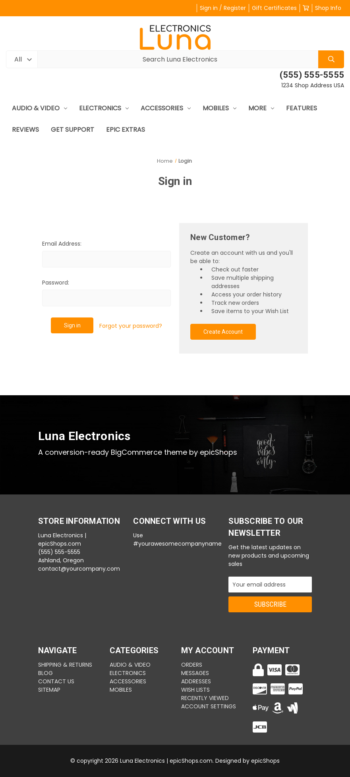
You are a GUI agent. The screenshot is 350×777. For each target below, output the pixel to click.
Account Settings (208, 706)
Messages (195, 673)
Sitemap (49, 690)
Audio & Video (39, 108)
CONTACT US (56, 681)
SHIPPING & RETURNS (65, 665)
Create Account (223, 332)
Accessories (166, 108)
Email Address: (61, 244)
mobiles (219, 108)
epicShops (265, 761)
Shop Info (328, 8)
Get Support (72, 129)
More (261, 108)
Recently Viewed (205, 698)
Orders (191, 665)
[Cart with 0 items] (306, 8)
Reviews (25, 129)
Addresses (196, 681)
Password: (55, 283)
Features (301, 108)
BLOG (45, 673)
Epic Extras (125, 129)
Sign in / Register (223, 8)
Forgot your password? (130, 326)
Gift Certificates (274, 8)
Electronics (104, 108)
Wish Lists (195, 690)
